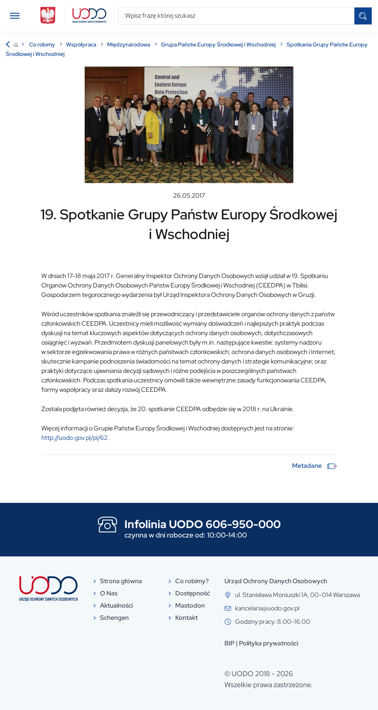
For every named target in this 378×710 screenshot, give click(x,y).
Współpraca (81, 44)
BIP (229, 643)
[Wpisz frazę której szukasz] (236, 16)
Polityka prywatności (268, 643)
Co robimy (42, 44)
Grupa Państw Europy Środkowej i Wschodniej (219, 44)
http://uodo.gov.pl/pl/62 (74, 438)
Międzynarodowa (129, 44)
